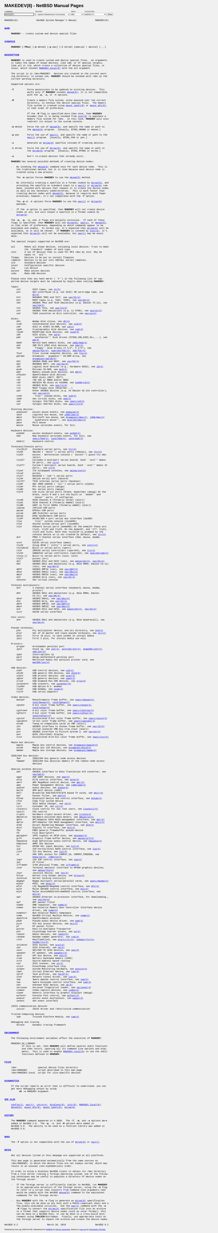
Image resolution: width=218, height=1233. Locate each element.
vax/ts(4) (61, 308)
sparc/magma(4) (99, 881)
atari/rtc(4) (66, 939)
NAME (7, 28)
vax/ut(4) (96, 310)
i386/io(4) (55, 857)
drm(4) (90, 825)
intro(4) (41, 1104)
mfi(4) (95, 886)
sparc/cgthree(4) (83, 710)
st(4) (57, 289)
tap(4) (75, 971)
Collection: (90, 11)
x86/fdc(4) (79, 350)
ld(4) (99, 366)
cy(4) (52, 468)
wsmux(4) (78, 998)
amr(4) (80, 782)
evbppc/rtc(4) (85, 939)
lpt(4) (55, 649)
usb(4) (70, 670)
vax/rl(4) (61, 385)
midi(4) (50, 883)
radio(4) (63, 934)
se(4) (61, 947)
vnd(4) (73, 396)
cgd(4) (79, 329)
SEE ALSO (9, 1099)
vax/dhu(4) (71, 572)
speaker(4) (60, 953)
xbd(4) (67, 398)
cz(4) (56, 462)
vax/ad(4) (38, 774)
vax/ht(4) (74, 297)
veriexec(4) (83, 987)
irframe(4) (72, 865)
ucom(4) (58, 689)
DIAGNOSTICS (11, 1080)
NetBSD (49, 1229)
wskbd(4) (75, 433)
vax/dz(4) (99, 561)
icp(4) (97, 849)
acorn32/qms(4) (76, 420)
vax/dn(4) (38, 622)
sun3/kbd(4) (76, 438)
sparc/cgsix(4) (98, 718)
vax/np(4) (44, 899)
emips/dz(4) (82, 561)
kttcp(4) (79, 875)
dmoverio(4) (86, 817)
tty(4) (73, 449)
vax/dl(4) (69, 577)
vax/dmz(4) (71, 574)
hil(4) (75, 846)
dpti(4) (100, 822)
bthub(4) (96, 798)
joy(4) (64, 873)
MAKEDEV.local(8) (50, 68)
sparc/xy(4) (76, 404)
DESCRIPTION (11, 55)
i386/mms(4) (97, 417)
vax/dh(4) (53, 566)
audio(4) (63, 787)
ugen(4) (70, 678)
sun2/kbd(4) (58, 438)
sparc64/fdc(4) (60, 350)
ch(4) (68, 803)
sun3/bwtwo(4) (61, 702)
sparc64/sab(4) (99, 553)
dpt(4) (100, 819)
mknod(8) (72, 92)
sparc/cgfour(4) (83, 713)
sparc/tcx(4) (101, 737)
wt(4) (36, 294)
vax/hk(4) (73, 361)
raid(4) (74, 332)
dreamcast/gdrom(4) (45, 358)
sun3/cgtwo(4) (41, 707)
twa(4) (84, 979)
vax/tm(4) (38, 305)
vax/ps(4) (95, 731)
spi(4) (63, 955)
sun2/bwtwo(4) (41, 702)
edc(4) (79, 345)
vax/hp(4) (62, 364)
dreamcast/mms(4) (76, 417)
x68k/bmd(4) (80, 342)
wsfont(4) (73, 995)
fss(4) (83, 353)
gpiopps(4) (80, 835)
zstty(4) (92, 545)
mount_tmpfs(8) (75, 105)
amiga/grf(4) (86, 838)
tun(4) (73, 976)
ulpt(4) (70, 675)
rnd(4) (75, 936)
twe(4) (87, 982)
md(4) (78, 372)
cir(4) (59, 806)
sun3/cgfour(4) (42, 715)
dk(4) (66, 321)
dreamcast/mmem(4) (85, 750)
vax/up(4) (44, 393)
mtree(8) (48, 143)
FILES (7, 1062)
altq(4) (74, 779)
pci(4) (74, 923)
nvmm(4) (85, 915)
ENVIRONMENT (11, 1032)
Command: (10, 11)
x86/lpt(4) (39, 651)
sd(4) (57, 334)
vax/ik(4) (99, 726)
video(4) (74, 990)
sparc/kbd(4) (41, 438)
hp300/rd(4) (82, 382)
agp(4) (66, 777)
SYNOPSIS (9, 41)
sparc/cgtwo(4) (82, 705)
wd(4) (36, 340)
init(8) (82, 116)
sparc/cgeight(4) (84, 721)
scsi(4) (60, 945)
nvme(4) (53, 910)
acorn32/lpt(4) (71, 649)
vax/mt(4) (84, 300)
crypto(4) (85, 814)
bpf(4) (62, 795)
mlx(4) (84, 889)
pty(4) (102, 633)
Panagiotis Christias (97, 1229)
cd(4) (70, 326)
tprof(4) (63, 974)
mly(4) (37, 894)
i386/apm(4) (78, 785)
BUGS (7, 1136)
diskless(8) (57, 1104)
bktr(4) (98, 793)
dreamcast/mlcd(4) (80, 747)
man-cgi (83, 1229)
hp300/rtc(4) (41, 942)
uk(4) (69, 985)
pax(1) (54, 135)
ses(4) (75, 950)
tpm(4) (75, 1016)
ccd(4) (78, 324)
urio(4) (81, 681)
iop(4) (78, 859)
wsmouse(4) (72, 412)
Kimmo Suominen (62, 1229)
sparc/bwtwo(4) (84, 699)
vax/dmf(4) (71, 569)
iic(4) (63, 851)
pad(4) (79, 920)
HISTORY (9, 1115)
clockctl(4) (90, 809)
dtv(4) (71, 827)
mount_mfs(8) (98, 105)
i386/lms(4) (72, 414)
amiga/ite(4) (78, 470)
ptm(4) (99, 630)
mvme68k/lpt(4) (92, 649)
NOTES (7, 1150)
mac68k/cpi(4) (41, 662)
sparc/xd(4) (77, 401)
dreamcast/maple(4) (86, 745)
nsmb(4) (62, 905)
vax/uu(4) (90, 313)
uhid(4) (75, 673)
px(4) (77, 931)
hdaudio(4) (95, 841)
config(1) (17, 1104)
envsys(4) (81, 969)
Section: (39, 11)
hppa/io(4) (39, 857)
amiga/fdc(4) (41, 350)
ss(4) (59, 963)
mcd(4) (63, 369)
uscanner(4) (63, 683)
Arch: (74, 11)
